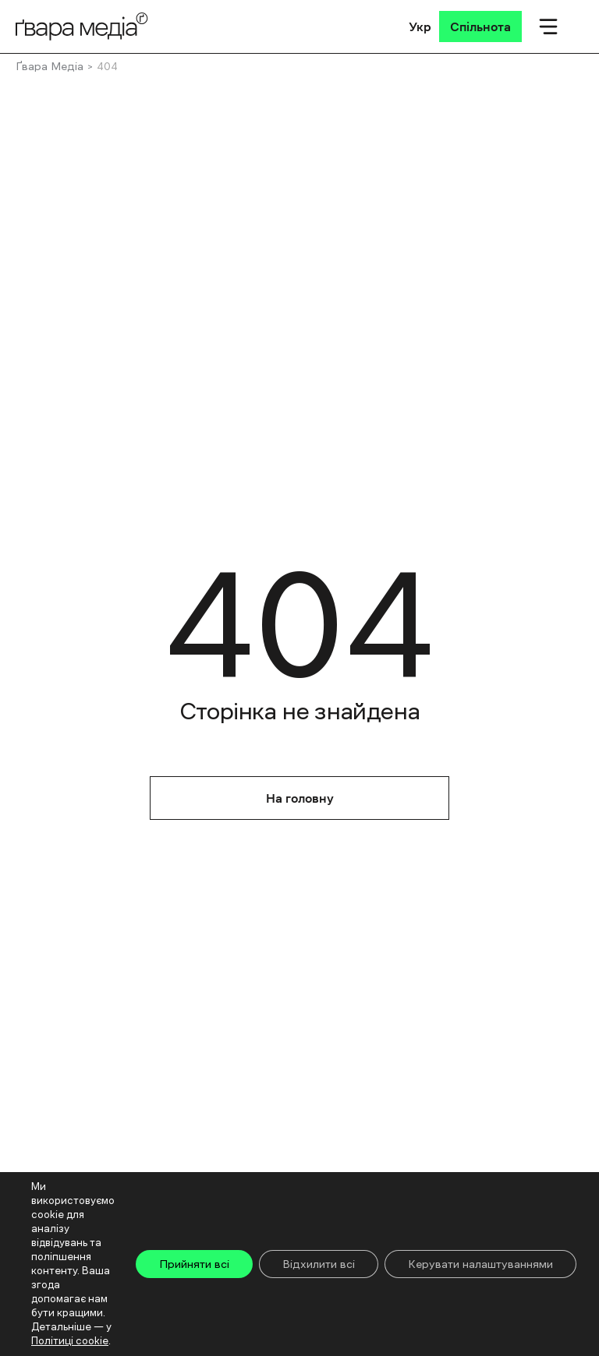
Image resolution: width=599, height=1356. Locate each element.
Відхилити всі (318, 1264)
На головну (300, 798)
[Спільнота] (480, 26)
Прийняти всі (194, 1264)
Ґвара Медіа (49, 66)
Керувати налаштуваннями (480, 1264)
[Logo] (82, 26)
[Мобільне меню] (548, 26)
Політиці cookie (69, 1341)
